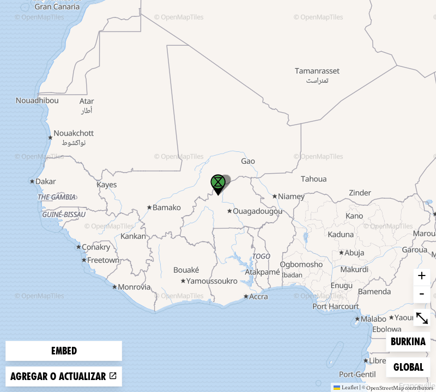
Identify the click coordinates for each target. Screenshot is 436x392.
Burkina (408, 340)
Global (411, 366)
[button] (218, 185)
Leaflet (346, 387)
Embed (64, 351)
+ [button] (421, 277)
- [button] (421, 294)
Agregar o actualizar (63, 376)
